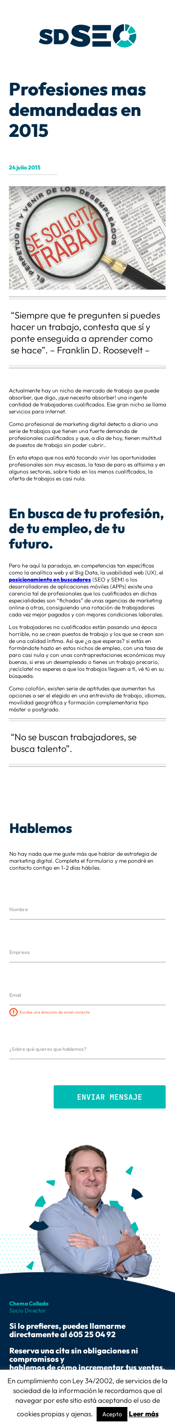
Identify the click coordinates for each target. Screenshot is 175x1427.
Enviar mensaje (109, 1097)
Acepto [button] (112, 1414)
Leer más (144, 1413)
